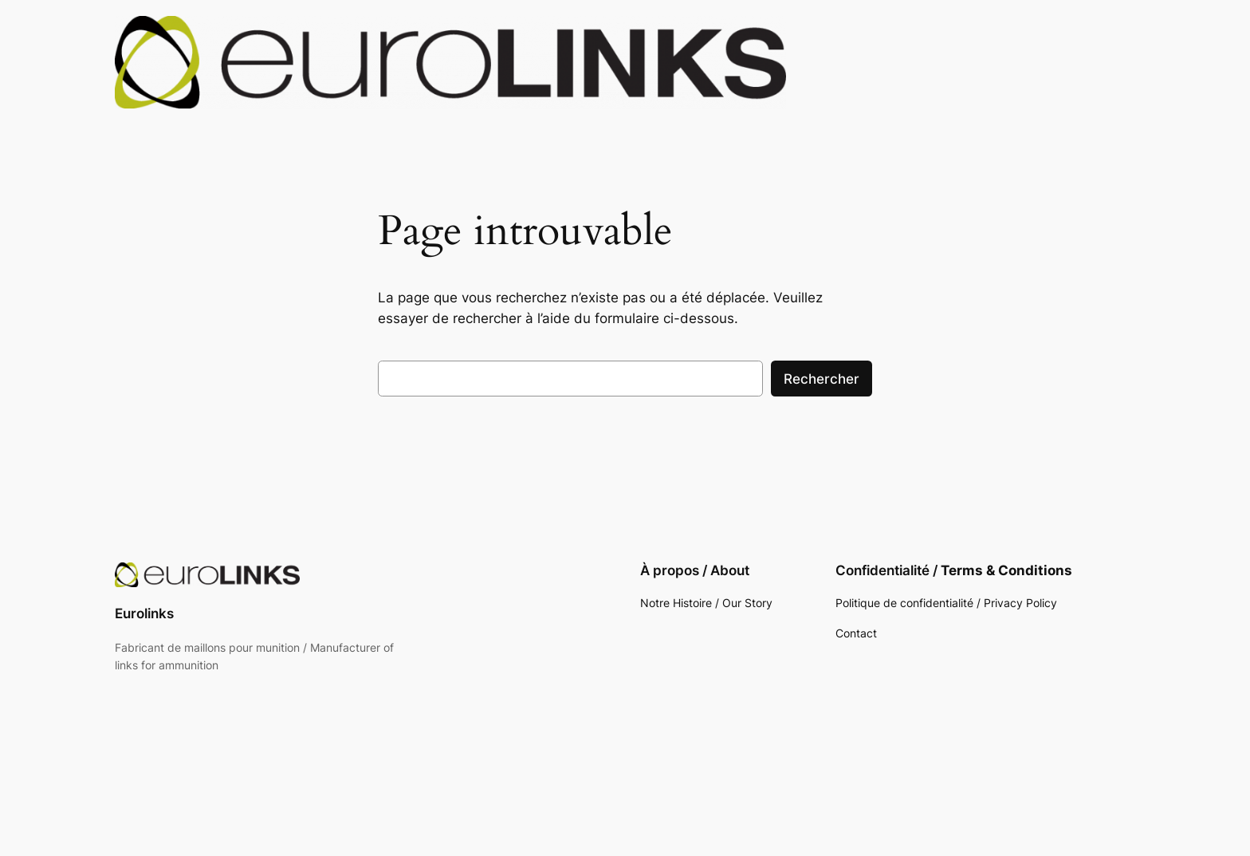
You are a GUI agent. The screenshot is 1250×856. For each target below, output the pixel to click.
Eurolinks (144, 613)
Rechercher (821, 379)
